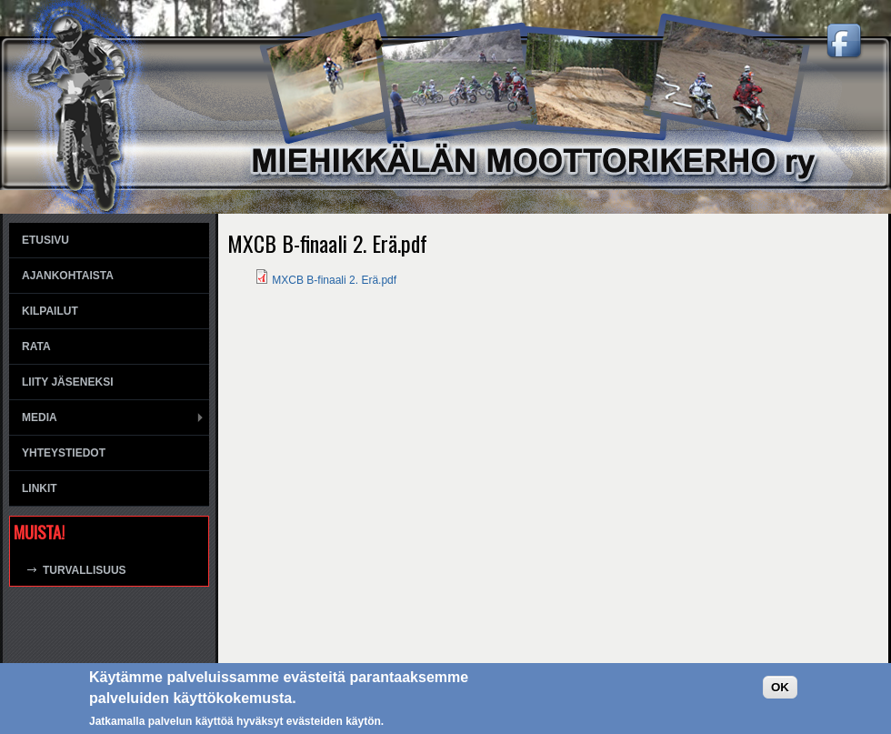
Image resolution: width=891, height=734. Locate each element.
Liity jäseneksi (67, 382)
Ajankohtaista (68, 275)
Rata (36, 346)
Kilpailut (50, 311)
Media (39, 417)
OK (780, 687)
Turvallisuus (84, 570)
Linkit (39, 488)
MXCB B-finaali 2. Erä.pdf (334, 280)
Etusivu (45, 240)
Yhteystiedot (63, 453)
